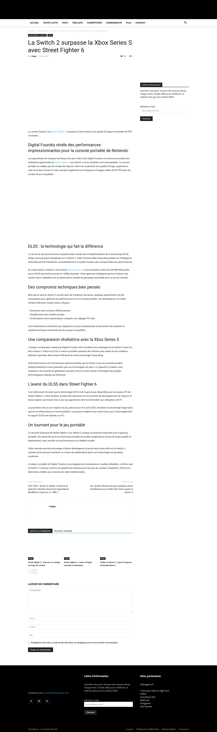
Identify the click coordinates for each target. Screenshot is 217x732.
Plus (128, 22)
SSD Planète (146, 706)
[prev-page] (30, 571)
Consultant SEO (147, 697)
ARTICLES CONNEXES (40, 531)
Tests (65, 22)
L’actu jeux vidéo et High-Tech (154, 690)
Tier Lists (77, 22)
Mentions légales (169, 729)
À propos (129, 729)
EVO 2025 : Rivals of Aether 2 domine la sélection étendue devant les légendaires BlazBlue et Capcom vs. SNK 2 (48, 489)
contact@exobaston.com (56, 692)
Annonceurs (184, 729)
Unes (50, 35)
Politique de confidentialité (147, 729)
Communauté (114, 22)
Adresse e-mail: (147, 106)
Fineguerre (145, 703)
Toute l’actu (50, 22)
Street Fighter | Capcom (47, 31)
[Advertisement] (165, 55)
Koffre (143, 693)
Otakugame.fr (147, 684)
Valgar (34, 56)
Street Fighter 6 (58, 131)
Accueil (34, 22)
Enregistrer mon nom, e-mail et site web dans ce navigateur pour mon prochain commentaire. (74, 642)
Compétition (94, 22)
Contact (140, 22)
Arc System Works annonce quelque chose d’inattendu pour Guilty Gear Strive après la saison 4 (111, 489)
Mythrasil (144, 700)
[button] (185, 23)
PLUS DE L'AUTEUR (63, 531)
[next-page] (35, 571)
